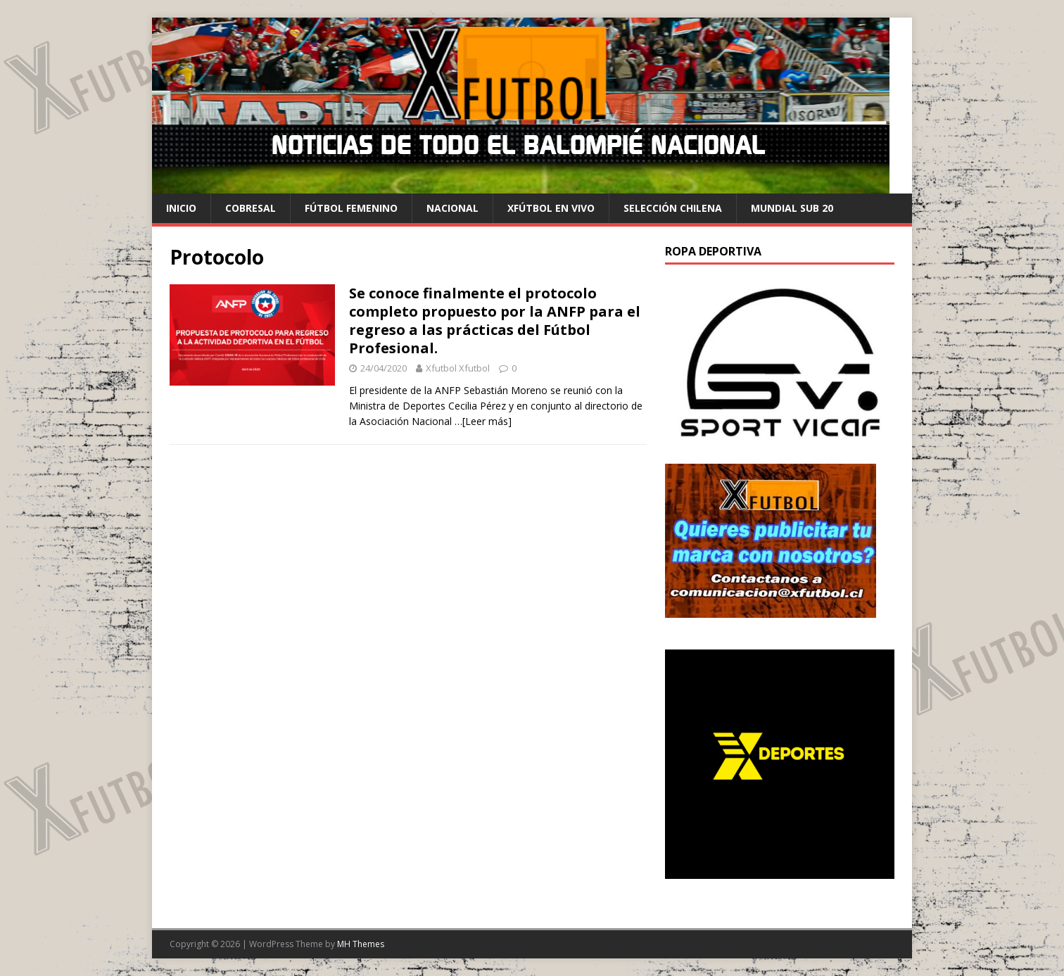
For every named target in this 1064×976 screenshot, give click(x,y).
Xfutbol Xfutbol (458, 368)
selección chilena (672, 208)
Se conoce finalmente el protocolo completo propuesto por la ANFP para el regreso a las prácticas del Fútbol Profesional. (494, 320)
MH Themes (360, 944)
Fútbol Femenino (351, 208)
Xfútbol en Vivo (551, 208)
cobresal (250, 208)
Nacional (452, 208)
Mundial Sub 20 (792, 208)
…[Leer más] (483, 421)
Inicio (181, 208)
